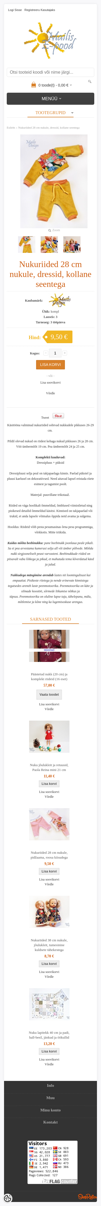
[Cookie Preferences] (7, 1198)
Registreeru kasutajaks (40, 10)
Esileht (11, 127)
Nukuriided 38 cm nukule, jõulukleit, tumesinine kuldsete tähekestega (49, 945)
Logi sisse (15, 10)
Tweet (45, 418)
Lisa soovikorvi (50, 382)
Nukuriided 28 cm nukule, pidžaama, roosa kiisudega (49, 855)
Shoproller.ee (87, 1196)
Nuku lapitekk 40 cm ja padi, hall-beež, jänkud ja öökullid (49, 1035)
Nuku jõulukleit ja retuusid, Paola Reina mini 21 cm (49, 767)
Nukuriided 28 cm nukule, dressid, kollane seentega (49, 127)
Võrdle (50, 393)
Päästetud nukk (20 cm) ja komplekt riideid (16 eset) (49, 676)
